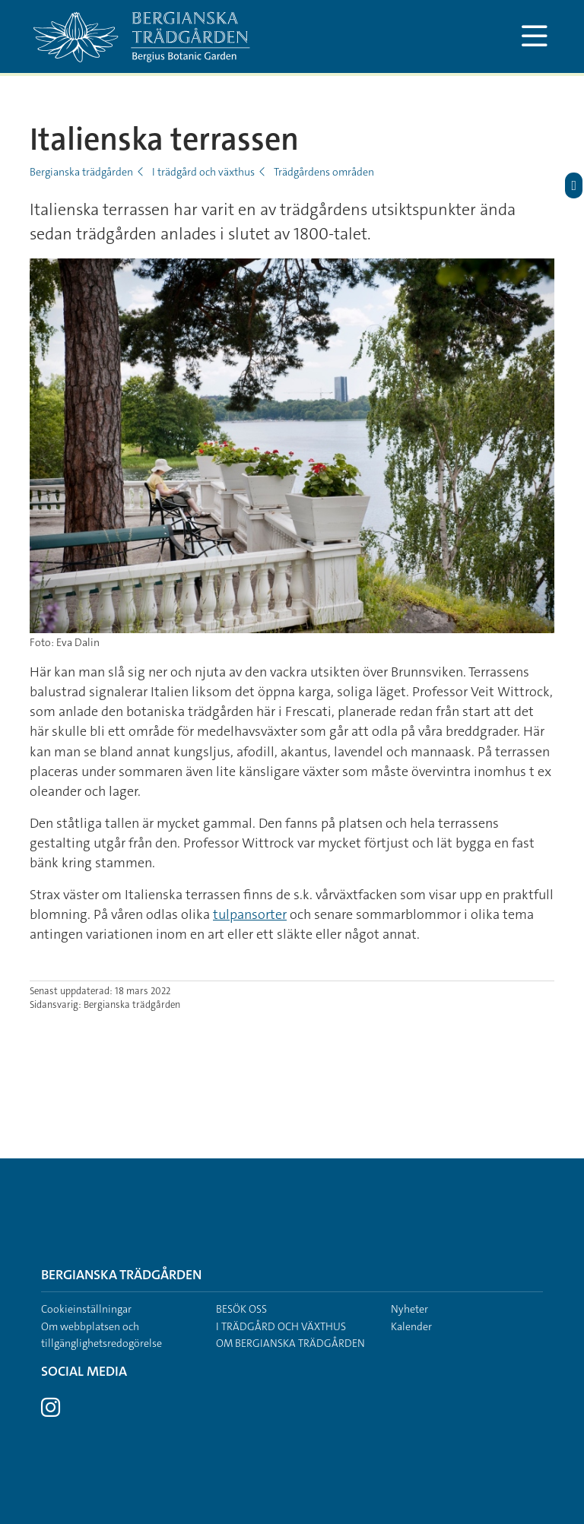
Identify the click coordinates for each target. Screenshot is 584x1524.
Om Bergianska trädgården (290, 1343)
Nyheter (409, 1309)
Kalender (411, 1326)
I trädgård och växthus (203, 172)
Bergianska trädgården (81, 172)
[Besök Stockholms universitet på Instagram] (50, 1411)
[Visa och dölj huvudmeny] (534, 36)
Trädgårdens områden (324, 172)
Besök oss (241, 1309)
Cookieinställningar (86, 1309)
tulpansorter (250, 914)
